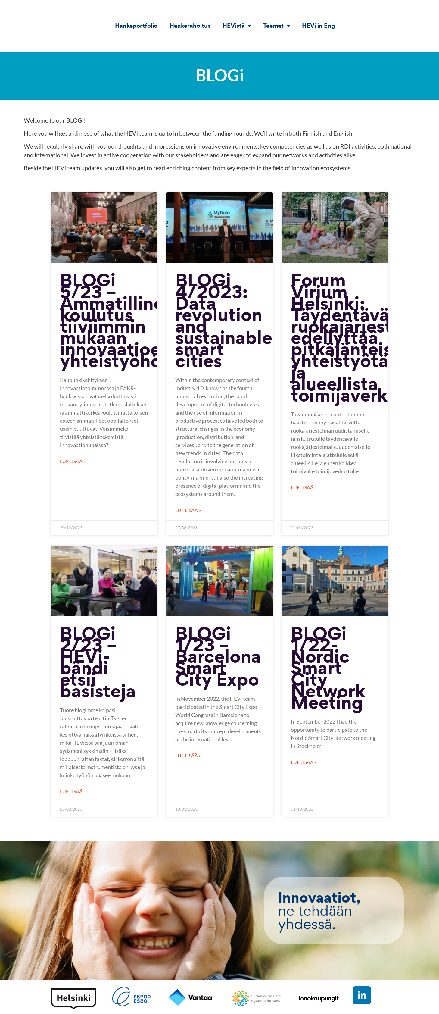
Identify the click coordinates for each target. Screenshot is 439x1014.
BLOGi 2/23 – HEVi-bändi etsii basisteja (98, 662)
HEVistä (237, 25)
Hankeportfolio (136, 25)
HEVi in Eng (318, 25)
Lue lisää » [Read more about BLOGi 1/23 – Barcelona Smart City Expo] (188, 755)
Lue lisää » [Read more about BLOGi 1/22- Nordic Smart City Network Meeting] (303, 762)
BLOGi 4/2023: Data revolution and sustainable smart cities (223, 320)
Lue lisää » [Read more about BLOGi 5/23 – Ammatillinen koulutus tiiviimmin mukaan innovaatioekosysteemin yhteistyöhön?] (73, 461)
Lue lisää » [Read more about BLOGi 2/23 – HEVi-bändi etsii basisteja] (73, 791)
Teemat (276, 25)
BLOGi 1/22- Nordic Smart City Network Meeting (328, 667)
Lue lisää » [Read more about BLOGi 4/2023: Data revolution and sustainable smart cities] (188, 510)
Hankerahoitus (190, 25)
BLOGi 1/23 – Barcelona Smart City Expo (218, 656)
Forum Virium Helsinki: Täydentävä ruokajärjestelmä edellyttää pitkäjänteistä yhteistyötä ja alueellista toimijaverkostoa (362, 337)
